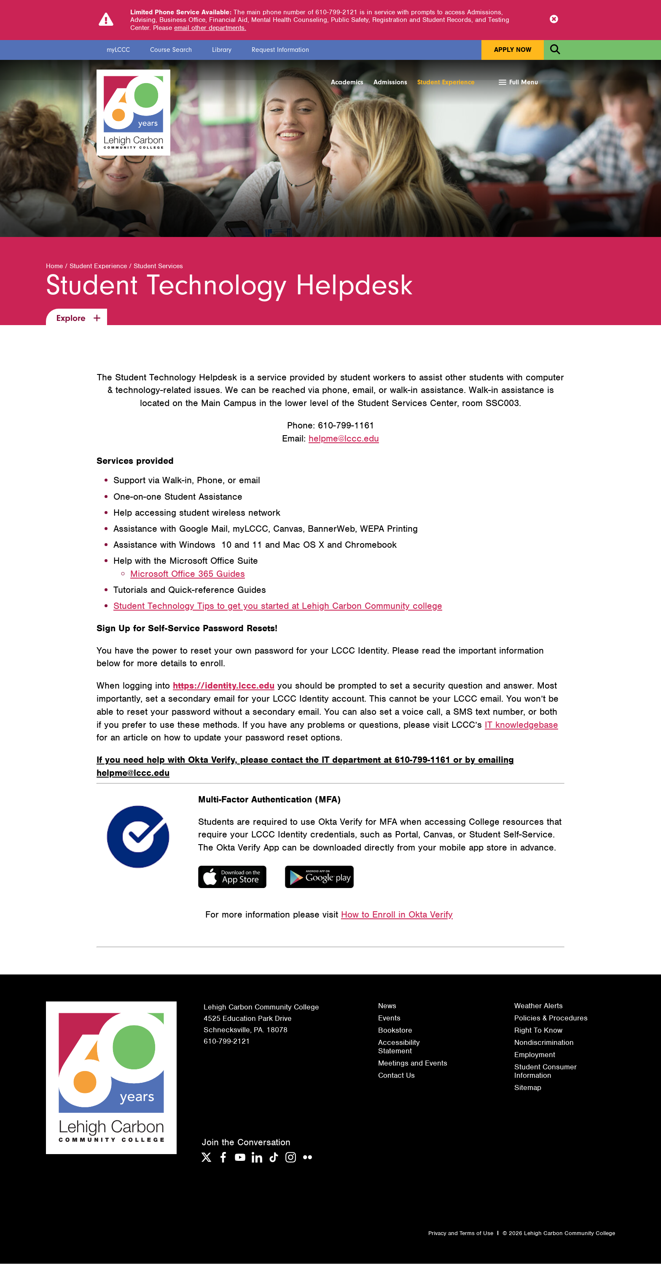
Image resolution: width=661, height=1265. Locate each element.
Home (54, 268)
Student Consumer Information (545, 1072)
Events (389, 1019)
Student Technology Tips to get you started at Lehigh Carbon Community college (277, 607)
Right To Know (538, 1031)
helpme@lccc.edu (344, 439)
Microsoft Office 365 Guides (187, 575)
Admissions (390, 82)
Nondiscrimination (544, 1043)
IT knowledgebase (521, 726)
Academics (347, 82)
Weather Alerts (538, 1007)
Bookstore (395, 1031)
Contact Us (396, 1077)
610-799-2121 (227, 1042)
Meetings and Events (412, 1064)
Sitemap (527, 1089)
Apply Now (512, 50)
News (387, 1007)
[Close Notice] (553, 20)
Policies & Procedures (551, 1019)
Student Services (158, 268)
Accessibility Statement (399, 1048)
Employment (534, 1055)
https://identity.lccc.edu (223, 686)
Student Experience (446, 82)
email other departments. (210, 28)
